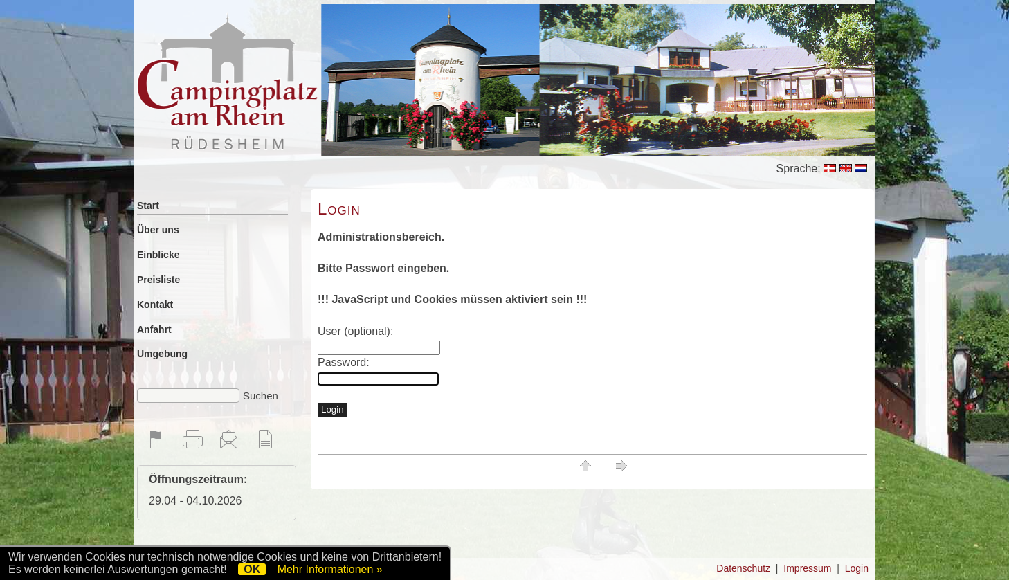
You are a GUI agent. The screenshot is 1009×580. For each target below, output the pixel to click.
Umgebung (162, 353)
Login (857, 568)
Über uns (158, 229)
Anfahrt (154, 329)
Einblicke (158, 254)
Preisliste (158, 279)
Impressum (807, 568)
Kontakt (155, 304)
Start (148, 205)
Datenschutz (743, 568)
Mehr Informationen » (330, 569)
